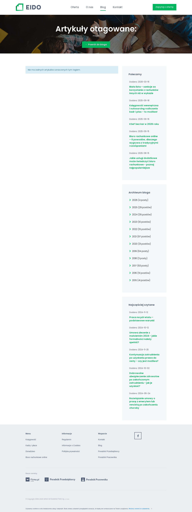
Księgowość (31, 439)
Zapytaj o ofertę (164, 7)
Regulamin (66, 439)
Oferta (75, 7)
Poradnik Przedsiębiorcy (108, 451)
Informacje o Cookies (71, 445)
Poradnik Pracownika (107, 457)
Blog (103, 7)
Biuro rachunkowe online (36, 457)
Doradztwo (30, 451)
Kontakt (117, 7)
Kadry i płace (31, 445)
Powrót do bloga (96, 44)
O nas (89, 7)
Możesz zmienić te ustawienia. (139, 508)
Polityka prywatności (71, 451)
